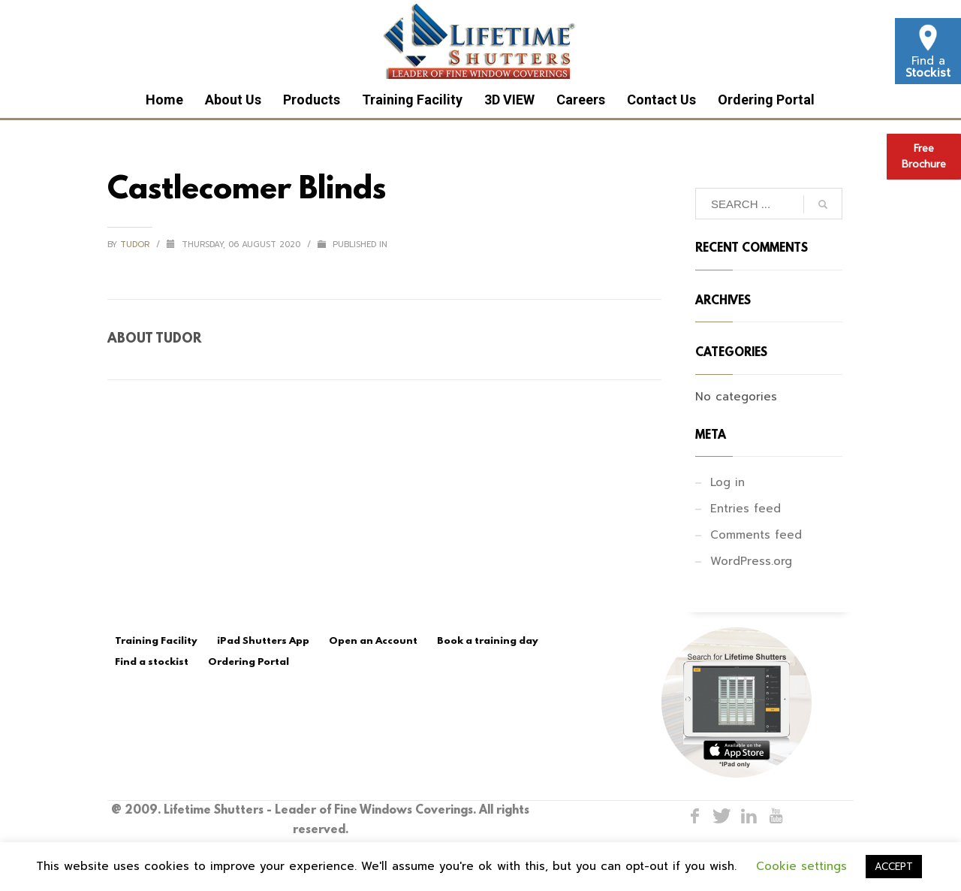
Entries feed (745, 508)
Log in (727, 482)
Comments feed (756, 535)
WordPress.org (751, 561)
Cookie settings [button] (801, 866)
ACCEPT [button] (894, 866)
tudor (136, 244)
